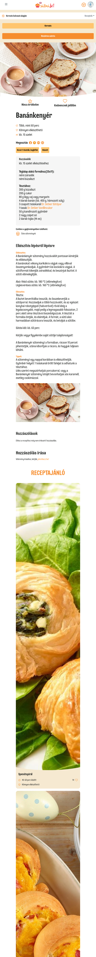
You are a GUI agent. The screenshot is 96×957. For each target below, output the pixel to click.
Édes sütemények (26, 233)
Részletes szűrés (48, 36)
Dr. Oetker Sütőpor (52, 204)
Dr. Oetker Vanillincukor (40, 208)
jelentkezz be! (43, 459)
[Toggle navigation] (6, 5)
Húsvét (45, 150)
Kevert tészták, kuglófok (27, 150)
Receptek (88, 15)
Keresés (48, 25)
